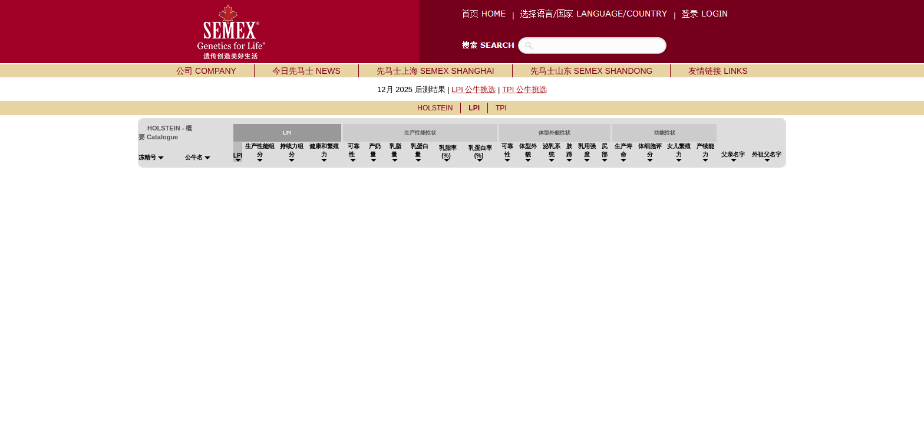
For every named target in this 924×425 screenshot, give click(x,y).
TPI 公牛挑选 (524, 89)
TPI (501, 108)
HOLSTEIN (435, 108)
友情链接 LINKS (717, 71)
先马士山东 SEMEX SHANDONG (591, 71)
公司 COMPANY (206, 71)
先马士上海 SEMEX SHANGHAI (435, 71)
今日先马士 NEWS (306, 71)
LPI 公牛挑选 (473, 89)
